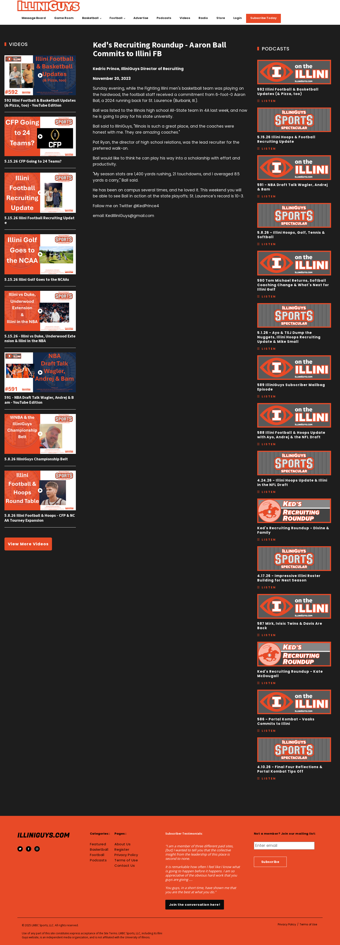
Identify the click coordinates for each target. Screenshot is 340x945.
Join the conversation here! (194, 904)
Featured (98, 844)
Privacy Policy (126, 855)
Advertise (140, 18)
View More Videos (28, 544)
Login (237, 18)
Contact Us (124, 865)
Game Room (64, 18)
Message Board (34, 18)
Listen (269, 101)
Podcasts (164, 18)
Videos (185, 18)
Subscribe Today (263, 18)
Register (121, 849)
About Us (122, 844)
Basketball (90, 18)
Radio (203, 18)
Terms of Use (126, 860)
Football (116, 18)
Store (220, 18)
